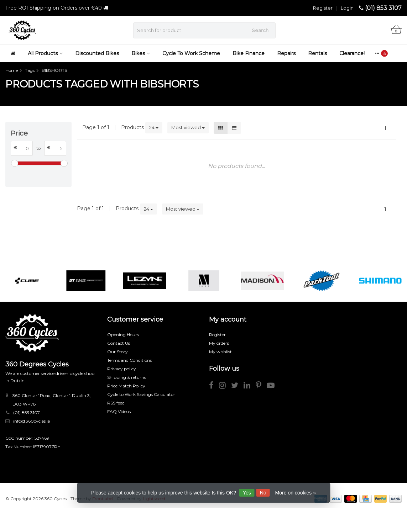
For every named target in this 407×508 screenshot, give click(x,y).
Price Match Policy (126, 385)
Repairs (286, 53)
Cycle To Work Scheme (191, 53)
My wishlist (220, 351)
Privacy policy (121, 368)
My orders (219, 343)
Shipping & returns (126, 377)
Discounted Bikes (97, 53)
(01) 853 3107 (383, 8)
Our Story (117, 351)
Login (347, 8)
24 (153, 127)
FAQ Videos (119, 411)
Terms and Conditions (129, 360)
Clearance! (352, 53)
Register (323, 8)
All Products (45, 53)
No (263, 493)
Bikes (140, 53)
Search (260, 30)
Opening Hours (123, 334)
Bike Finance (249, 53)
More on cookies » (295, 493)
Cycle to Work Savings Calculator (141, 394)
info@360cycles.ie (31, 421)
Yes (247, 493)
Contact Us (118, 343)
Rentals (317, 53)
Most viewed (188, 127)
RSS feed (116, 403)
